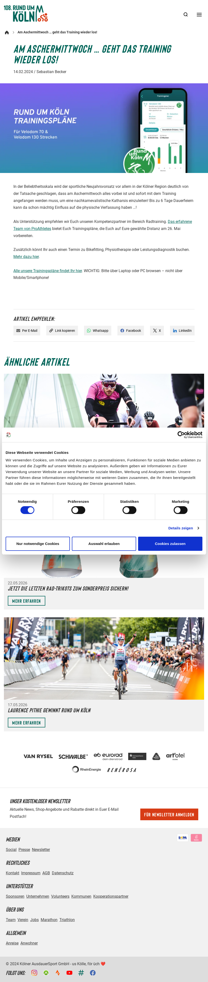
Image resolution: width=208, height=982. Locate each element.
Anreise (12, 943)
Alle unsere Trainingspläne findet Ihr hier (47, 270)
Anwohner (29, 943)
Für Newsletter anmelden (169, 814)
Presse (24, 849)
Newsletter (41, 849)
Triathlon (67, 919)
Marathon (49, 919)
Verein (23, 919)
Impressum (30, 873)
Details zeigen (180, 528)
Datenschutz (63, 873)
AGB (46, 873)
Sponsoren (15, 896)
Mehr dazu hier (26, 256)
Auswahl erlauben (104, 544)
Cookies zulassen (170, 544)
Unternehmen (37, 896)
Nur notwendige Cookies (37, 544)
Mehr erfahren (26, 601)
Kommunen (81, 896)
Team (11, 919)
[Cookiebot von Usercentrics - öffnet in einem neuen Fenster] (181, 434)
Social (11, 849)
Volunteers (60, 896)
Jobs (34, 919)
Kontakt (12, 873)
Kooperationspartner (110, 896)
